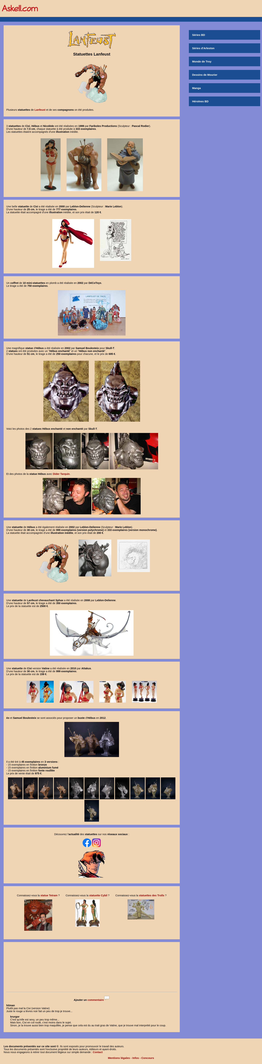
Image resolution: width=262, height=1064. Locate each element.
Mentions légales (119, 1057)
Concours (147, 1057)
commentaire (96, 999)
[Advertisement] (91, 967)
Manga (196, 88)
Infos (135, 1057)
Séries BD (198, 34)
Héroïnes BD (200, 101)
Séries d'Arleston (203, 48)
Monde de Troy (201, 61)
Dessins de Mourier (204, 74)
